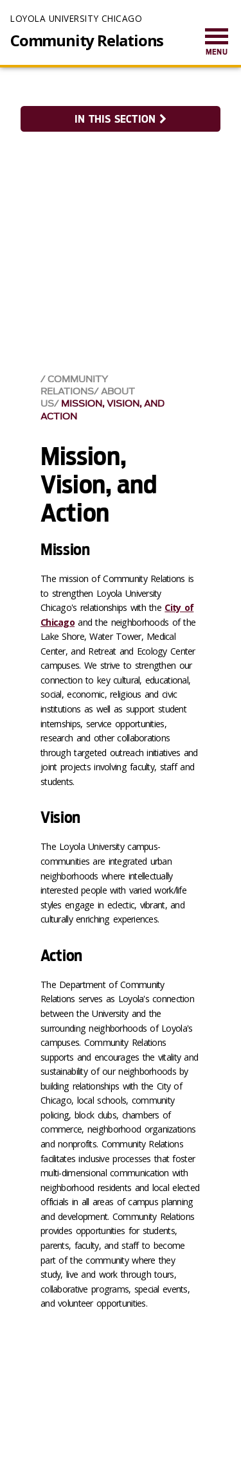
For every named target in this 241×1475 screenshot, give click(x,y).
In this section (120, 119)
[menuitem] (216, 42)
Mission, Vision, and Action (102, 410)
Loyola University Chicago (76, 18)
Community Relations (86, 40)
